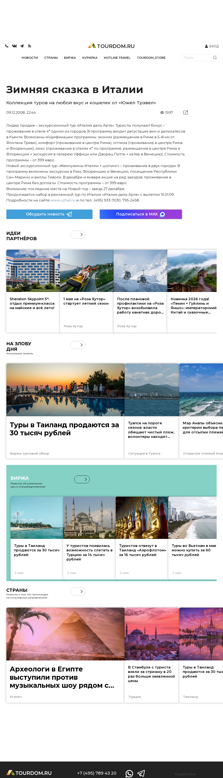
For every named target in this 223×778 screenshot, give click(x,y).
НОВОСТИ (30, 58)
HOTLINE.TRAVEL (117, 58)
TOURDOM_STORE (151, 58)
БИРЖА (70, 58)
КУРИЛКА (90, 58)
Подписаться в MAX (141, 214)
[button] (81, 234)
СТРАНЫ (51, 58)
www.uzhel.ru (62, 200)
